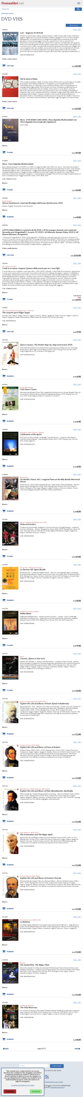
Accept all (36, 1091)
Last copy (10, 65)
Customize (10, 1091)
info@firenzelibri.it (58, 1087)
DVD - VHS (77, 30)
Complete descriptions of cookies (22, 1085)
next (77, 1048)
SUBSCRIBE (57, 1066)
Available (10, 217)
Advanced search (7, 13)
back (6, 1048)
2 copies (10, 190)
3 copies (10, 152)
